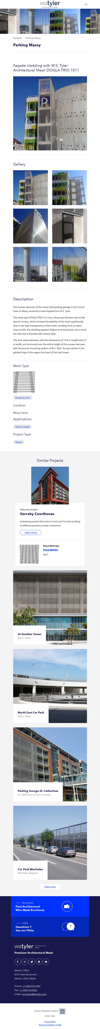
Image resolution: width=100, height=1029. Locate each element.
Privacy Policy (50, 1022)
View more (50, 886)
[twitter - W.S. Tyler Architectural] (32, 961)
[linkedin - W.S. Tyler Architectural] (39, 961)
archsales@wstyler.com (34, 994)
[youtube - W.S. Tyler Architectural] (46, 961)
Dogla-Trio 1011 (22, 397)
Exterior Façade (22, 426)
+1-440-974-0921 (28, 990)
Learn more (31, 532)
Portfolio (17, 38)
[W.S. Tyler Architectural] (50, 4)
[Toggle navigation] (86, 4)
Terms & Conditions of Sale (50, 1025)
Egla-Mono (50, 550)
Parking (18, 442)
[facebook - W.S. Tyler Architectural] (17, 961)
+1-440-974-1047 (31, 986)
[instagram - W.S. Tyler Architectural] (25, 961)
